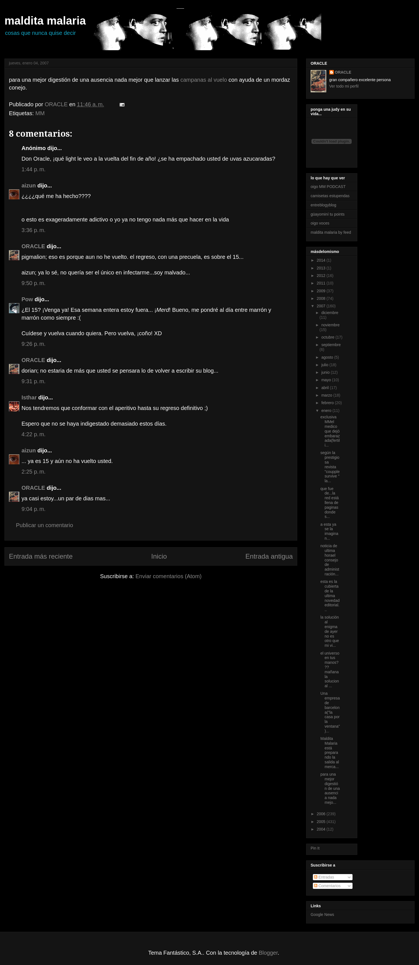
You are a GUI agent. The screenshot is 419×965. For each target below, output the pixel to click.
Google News (322, 914)
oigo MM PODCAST (328, 186)
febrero (328, 403)
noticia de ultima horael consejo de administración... (329, 560)
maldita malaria (45, 21)
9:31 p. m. (34, 381)
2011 (322, 283)
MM (40, 113)
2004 (322, 829)
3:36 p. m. (34, 230)
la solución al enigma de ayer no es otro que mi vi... (329, 631)
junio (325, 372)
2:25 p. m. (34, 472)
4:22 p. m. (34, 434)
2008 (322, 298)
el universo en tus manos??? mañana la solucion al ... (329, 669)
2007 (322, 306)
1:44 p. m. (34, 169)
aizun (29, 185)
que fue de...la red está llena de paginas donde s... (329, 502)
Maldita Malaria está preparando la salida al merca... (329, 752)
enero (326, 410)
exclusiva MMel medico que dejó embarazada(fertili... (330, 431)
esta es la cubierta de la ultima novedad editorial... (330, 595)
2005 (322, 821)
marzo (327, 395)
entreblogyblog (323, 205)
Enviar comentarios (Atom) (168, 576)
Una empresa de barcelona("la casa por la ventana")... (330, 712)
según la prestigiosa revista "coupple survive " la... (330, 466)
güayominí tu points (327, 214)
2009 (322, 291)
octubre (328, 337)
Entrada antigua (269, 556)
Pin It (315, 848)
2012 (322, 275)
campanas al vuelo (203, 80)
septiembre (331, 344)
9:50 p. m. (34, 283)
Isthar (29, 397)
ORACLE (33, 246)
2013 (322, 268)
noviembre (330, 325)
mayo (326, 380)
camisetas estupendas (330, 196)
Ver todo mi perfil (344, 86)
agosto (327, 357)
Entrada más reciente (41, 556)
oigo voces (320, 223)
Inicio (159, 556)
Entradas (324, 877)
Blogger (268, 953)
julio (325, 365)
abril (325, 387)
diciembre (329, 312)
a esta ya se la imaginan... (329, 531)
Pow (27, 299)
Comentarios (327, 886)
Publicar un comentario (44, 525)
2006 (322, 814)
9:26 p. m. (34, 344)
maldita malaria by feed (331, 232)
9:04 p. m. (34, 509)
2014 (322, 260)
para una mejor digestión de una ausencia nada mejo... (330, 788)
